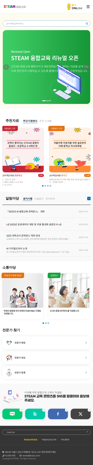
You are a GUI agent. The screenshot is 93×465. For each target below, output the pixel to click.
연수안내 (50, 198)
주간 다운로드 (30, 121)
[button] (6, 67)
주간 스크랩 (45, 121)
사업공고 (38, 198)
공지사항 (27, 198)
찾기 (87, 23)
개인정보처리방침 (30, 439)
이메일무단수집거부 (49, 439)
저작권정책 (65, 439)
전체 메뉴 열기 (88, 6)
